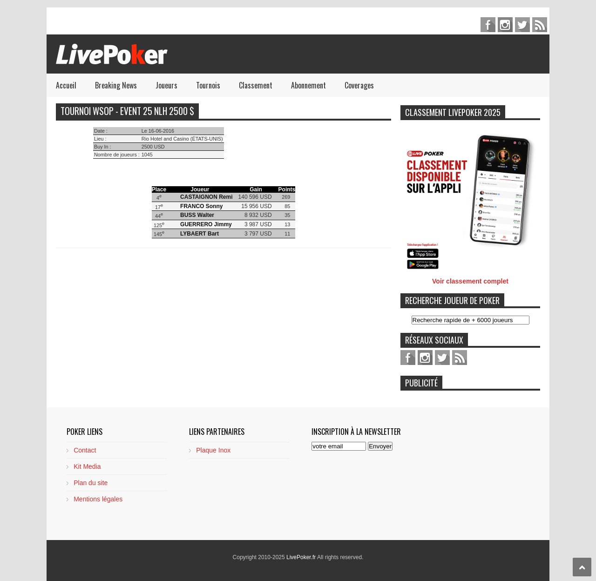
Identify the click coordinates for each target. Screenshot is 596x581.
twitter (522, 24)
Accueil (66, 85)
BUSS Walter (197, 215)
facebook (488, 24)
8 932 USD (258, 215)
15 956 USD (256, 206)
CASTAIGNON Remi (206, 197)
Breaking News (116, 85)
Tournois (208, 85)
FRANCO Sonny (201, 206)
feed (539, 24)
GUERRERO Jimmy (206, 224)
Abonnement (308, 85)
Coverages (359, 85)
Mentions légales (98, 499)
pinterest (505, 24)
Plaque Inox (213, 450)
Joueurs (166, 85)
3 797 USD (258, 233)
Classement (255, 85)
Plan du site (91, 482)
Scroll (582, 567)
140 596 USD (255, 197)
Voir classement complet (470, 281)
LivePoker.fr (301, 557)
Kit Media (87, 466)
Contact (85, 450)
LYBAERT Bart (199, 233)
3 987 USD (258, 224)
